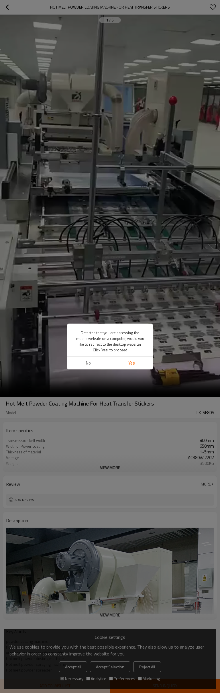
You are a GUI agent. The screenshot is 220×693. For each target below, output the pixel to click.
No (88, 363)
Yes (131, 363)
